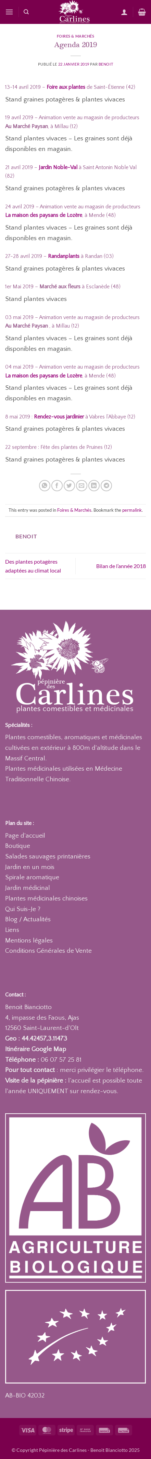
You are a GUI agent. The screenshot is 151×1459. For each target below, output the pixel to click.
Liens (12, 930)
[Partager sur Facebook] (57, 485)
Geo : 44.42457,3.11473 (36, 1038)
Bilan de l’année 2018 (121, 566)
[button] (9, 11)
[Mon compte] (124, 11)
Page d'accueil (25, 835)
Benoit (106, 64)
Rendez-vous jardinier (59, 417)
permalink (132, 510)
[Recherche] (26, 11)
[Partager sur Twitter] (69, 485)
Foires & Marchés (76, 36)
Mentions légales (29, 940)
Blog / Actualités (28, 919)
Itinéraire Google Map (35, 1049)
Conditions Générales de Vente (48, 950)
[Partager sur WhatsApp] (44, 485)
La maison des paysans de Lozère (43, 376)
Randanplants (63, 256)
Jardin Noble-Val (58, 167)
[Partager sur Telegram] (106, 485)
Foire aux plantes (66, 87)
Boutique (17, 846)
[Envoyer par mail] (81, 485)
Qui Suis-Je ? (22, 909)
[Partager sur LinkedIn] (94, 485)
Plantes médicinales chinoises (46, 898)
